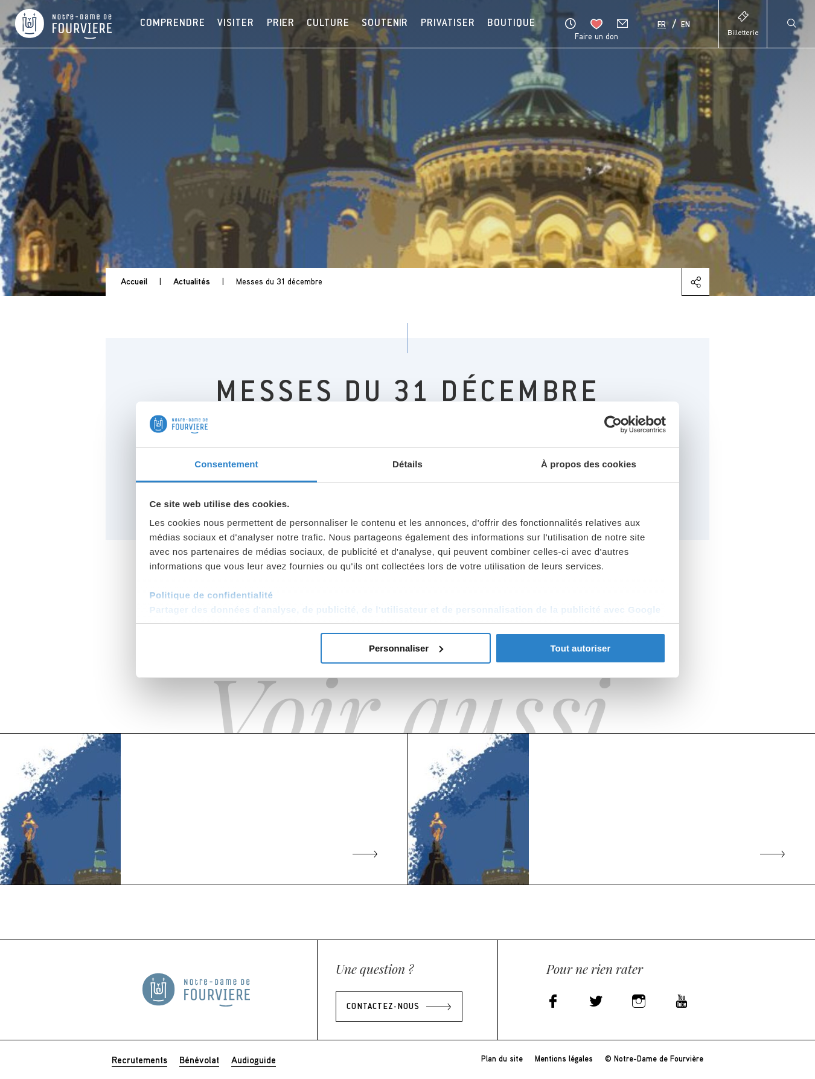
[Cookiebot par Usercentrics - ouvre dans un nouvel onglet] (613, 424)
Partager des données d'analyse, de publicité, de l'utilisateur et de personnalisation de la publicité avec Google (405, 609)
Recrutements (139, 1059)
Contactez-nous (383, 1007)
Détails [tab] (407, 464)
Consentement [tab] (226, 464)
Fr (661, 25)
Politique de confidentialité (211, 595)
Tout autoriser (581, 648)
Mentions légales (564, 1058)
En (685, 25)
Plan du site (502, 1058)
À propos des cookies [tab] (588, 464)
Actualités (191, 281)
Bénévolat (199, 1059)
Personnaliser (406, 648)
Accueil (134, 281)
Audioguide (253, 1059)
